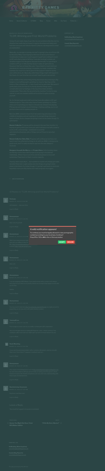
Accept (62, 242)
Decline (70, 242)
